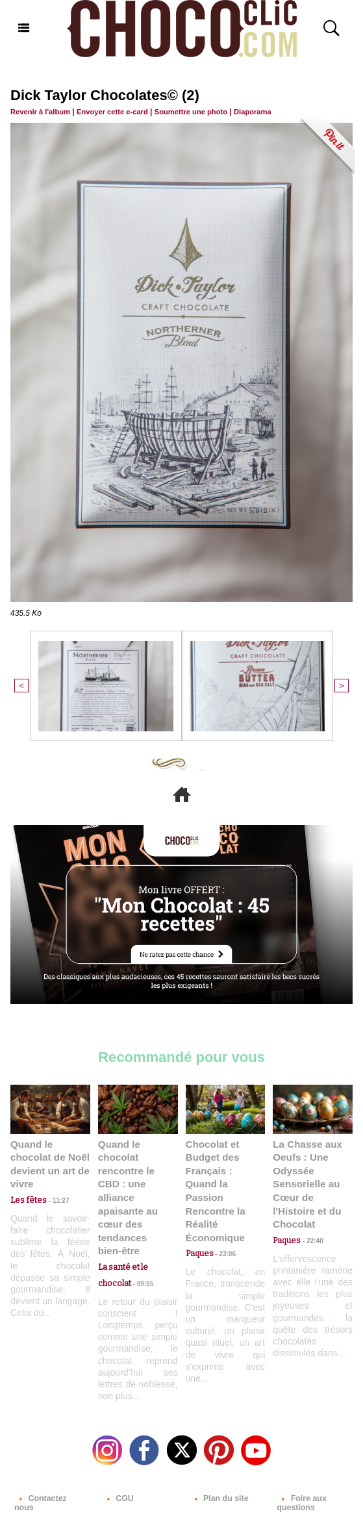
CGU (117, 1465)
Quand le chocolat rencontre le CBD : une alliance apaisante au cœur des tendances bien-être (137, 1180)
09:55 (141, 1250)
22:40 (310, 1222)
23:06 (223, 1235)
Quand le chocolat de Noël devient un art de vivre (49, 1155)
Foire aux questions (301, 1470)
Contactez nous (50, 1465)
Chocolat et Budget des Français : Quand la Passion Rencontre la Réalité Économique (223, 1180)
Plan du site (218, 1465)
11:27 (54, 1183)
